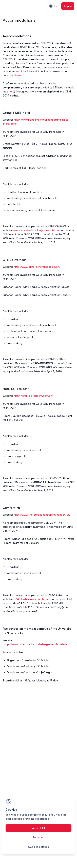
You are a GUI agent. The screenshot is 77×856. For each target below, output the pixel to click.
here (18, 75)
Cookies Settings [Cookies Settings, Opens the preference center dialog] (38, 846)
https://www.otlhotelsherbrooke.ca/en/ (37, 266)
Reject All (38, 837)
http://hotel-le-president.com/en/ (33, 395)
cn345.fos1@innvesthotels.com (31, 599)
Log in (68, 6)
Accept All (38, 828)
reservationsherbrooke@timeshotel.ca (35, 230)
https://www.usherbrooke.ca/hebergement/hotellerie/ (36, 644)
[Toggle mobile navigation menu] (5, 6)
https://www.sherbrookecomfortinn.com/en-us (41, 514)
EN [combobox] (53, 6)
